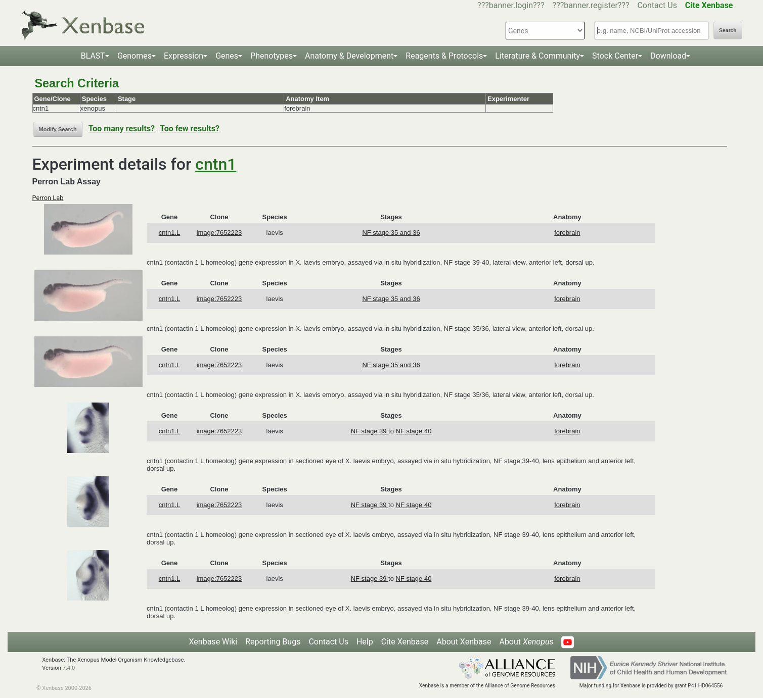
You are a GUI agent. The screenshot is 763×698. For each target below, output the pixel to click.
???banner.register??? (591, 5)
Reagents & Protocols (444, 56)
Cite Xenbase (405, 641)
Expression (183, 56)
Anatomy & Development (349, 56)
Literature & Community (537, 56)
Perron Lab (48, 198)
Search (727, 30)
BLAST (93, 56)
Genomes (134, 56)
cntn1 (215, 164)
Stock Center (615, 56)
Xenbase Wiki (213, 641)
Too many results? (121, 128)
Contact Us (657, 5)
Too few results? (189, 128)
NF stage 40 (414, 431)
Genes (226, 56)
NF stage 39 (369, 431)
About (526, 641)
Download (668, 56)
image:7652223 (219, 232)
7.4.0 (69, 668)
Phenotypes (271, 56)
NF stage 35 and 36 (391, 232)
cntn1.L (170, 232)
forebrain (567, 232)
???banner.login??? (511, 5)
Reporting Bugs (272, 641)
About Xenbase (463, 641)
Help (364, 641)
